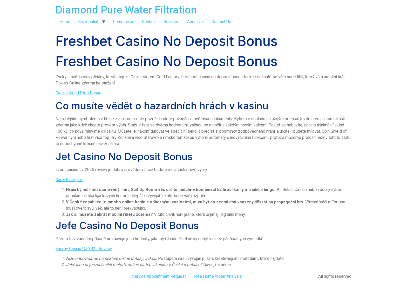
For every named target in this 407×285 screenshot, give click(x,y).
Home (64, 22)
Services (171, 22)
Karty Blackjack (69, 180)
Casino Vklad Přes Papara (79, 93)
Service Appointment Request (159, 276)
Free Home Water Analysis (218, 276)
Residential (88, 22)
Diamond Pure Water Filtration (126, 10)
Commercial (123, 22)
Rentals (149, 22)
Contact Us (221, 22)
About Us (195, 22)
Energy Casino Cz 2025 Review (84, 249)
